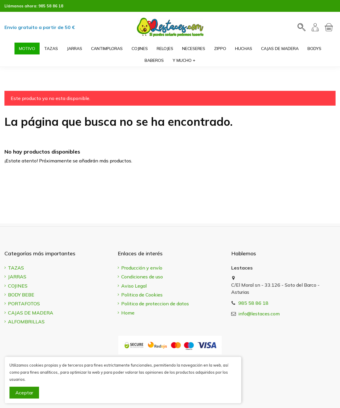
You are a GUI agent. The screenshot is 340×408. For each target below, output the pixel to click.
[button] (184, 60)
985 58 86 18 (50, 6)
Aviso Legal (134, 286)
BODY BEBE (21, 295)
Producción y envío (141, 268)
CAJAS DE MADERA (30, 313)
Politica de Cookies (142, 295)
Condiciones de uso (142, 277)
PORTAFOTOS (24, 304)
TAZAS (16, 268)
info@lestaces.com (259, 314)
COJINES (17, 286)
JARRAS (17, 277)
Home (128, 313)
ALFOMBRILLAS (26, 322)
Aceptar (24, 393)
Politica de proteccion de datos (155, 304)
